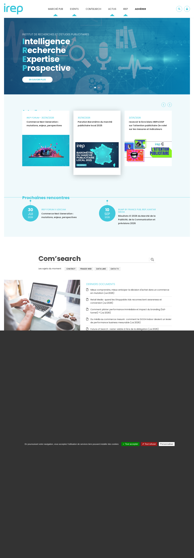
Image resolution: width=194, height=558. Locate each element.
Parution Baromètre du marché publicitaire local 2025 (95, 123)
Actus (112, 9)
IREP (125, 9)
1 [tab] (95, 88)
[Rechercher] (97, 259)
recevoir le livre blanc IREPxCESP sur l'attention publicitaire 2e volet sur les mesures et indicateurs (148, 125)
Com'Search (93, 9)
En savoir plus (37, 81)
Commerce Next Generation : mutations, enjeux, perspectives (44, 123)
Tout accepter (130, 444)
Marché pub (55, 9)
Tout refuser (149, 444)
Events (74, 9)
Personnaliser (166, 444)
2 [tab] (99, 88)
